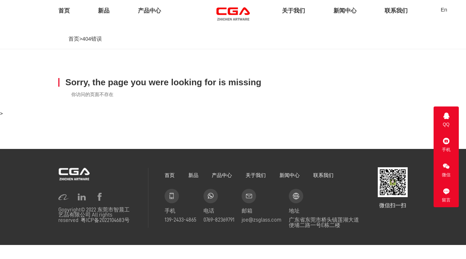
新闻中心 (345, 11)
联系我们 (396, 11)
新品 (103, 11)
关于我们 (293, 11)
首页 (64, 11)
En (444, 10)
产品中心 (149, 11)
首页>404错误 (85, 39)
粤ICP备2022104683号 (105, 220)
